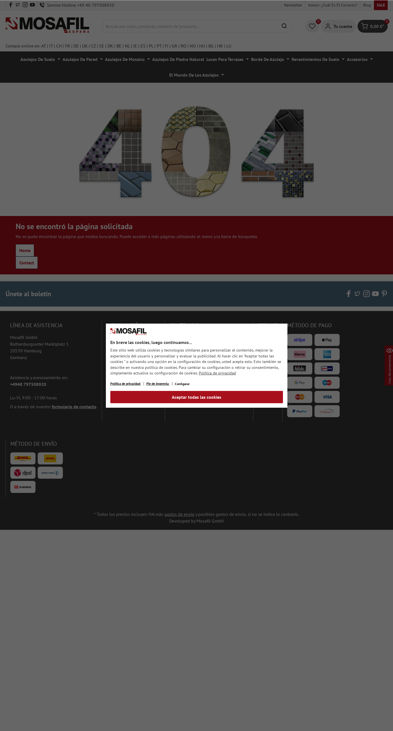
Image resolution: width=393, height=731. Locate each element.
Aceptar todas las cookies (196, 397)
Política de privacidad (217, 373)
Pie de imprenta (158, 383)
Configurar (182, 384)
